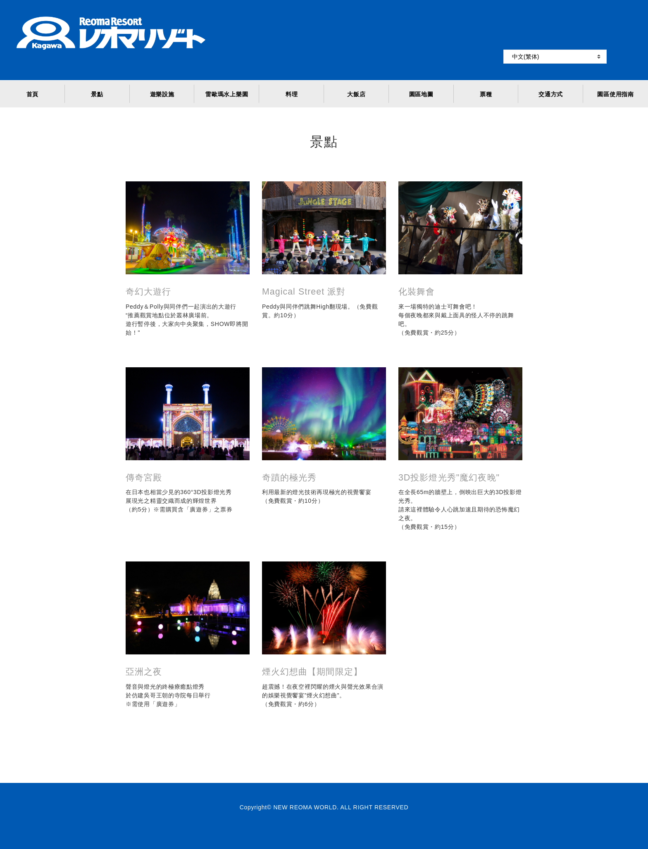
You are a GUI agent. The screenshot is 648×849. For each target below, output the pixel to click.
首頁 (32, 94)
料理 (292, 94)
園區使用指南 (615, 94)
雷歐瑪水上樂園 (226, 94)
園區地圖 (421, 94)
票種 (486, 94)
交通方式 (550, 94)
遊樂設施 (162, 94)
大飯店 (356, 94)
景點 (97, 94)
